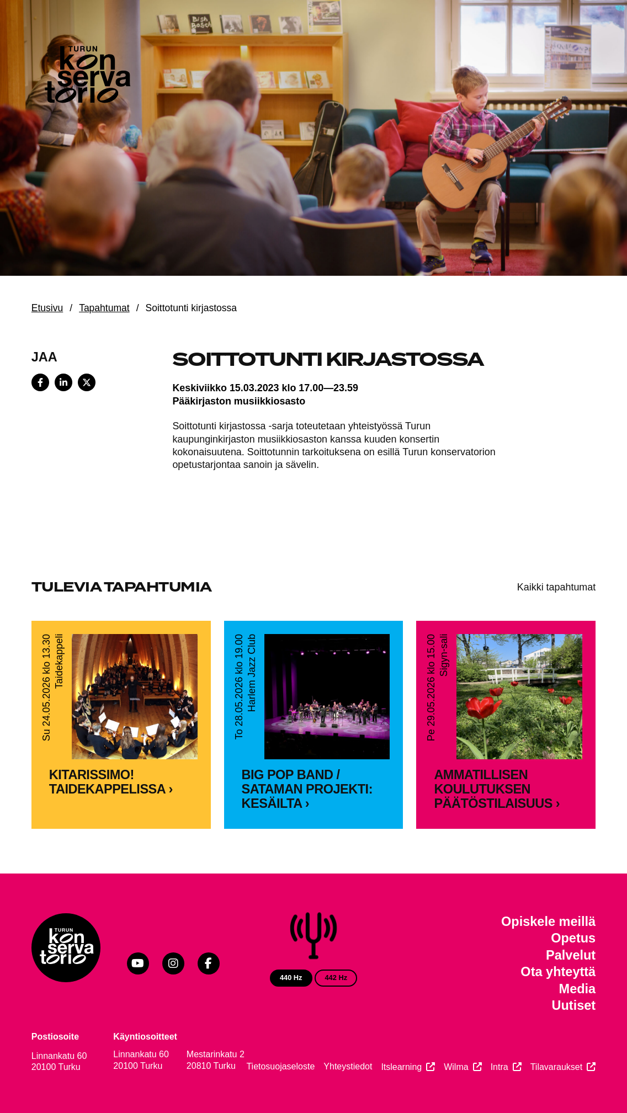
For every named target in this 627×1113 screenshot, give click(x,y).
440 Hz (291, 977)
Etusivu (47, 307)
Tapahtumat (104, 307)
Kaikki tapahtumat (556, 587)
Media (577, 989)
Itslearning (401, 1067)
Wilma (456, 1067)
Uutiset (574, 1005)
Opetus (573, 938)
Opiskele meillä (548, 921)
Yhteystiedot (347, 1066)
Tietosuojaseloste (280, 1066)
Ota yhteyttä (558, 972)
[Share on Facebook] (40, 382)
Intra (499, 1067)
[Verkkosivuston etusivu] (86, 77)
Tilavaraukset (556, 1067)
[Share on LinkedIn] (63, 382)
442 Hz (336, 977)
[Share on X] (86, 382)
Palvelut (571, 955)
